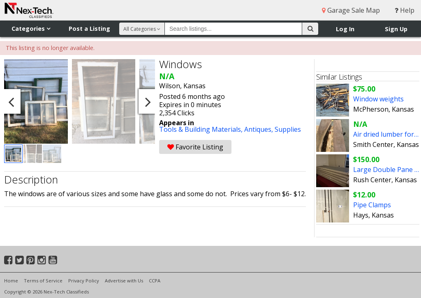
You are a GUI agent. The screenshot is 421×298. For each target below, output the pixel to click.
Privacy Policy (83, 280)
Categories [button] (31, 28)
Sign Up (396, 29)
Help (404, 10)
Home (11, 280)
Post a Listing (89, 28)
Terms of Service (43, 280)
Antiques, (259, 129)
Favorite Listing (195, 146)
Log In (345, 29)
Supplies (288, 129)
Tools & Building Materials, (201, 129)
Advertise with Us (124, 280)
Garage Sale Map (351, 10)
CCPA (154, 280)
